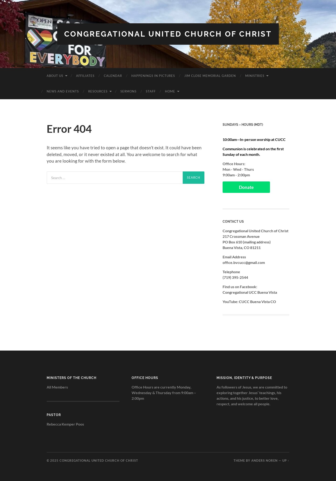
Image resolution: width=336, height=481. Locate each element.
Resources (98, 91)
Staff (151, 91)
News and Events (63, 91)
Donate (246, 187)
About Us (55, 76)
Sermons (128, 91)
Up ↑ (285, 460)
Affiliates (85, 76)
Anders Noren (264, 460)
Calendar (113, 76)
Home (170, 91)
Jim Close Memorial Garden (210, 76)
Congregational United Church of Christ (168, 34)
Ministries (254, 76)
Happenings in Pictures (153, 76)
